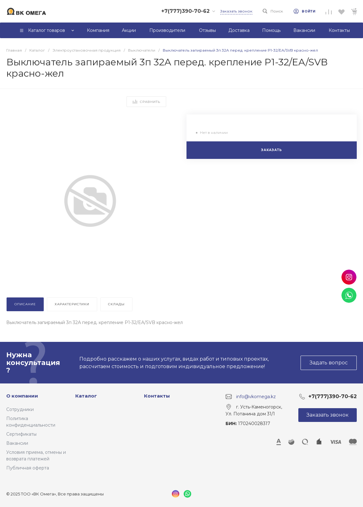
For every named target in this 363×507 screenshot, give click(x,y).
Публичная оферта (27, 468)
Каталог (86, 396)
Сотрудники (20, 409)
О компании (22, 396)
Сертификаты (21, 434)
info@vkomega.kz (256, 396)
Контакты (157, 396)
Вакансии (17, 443)
